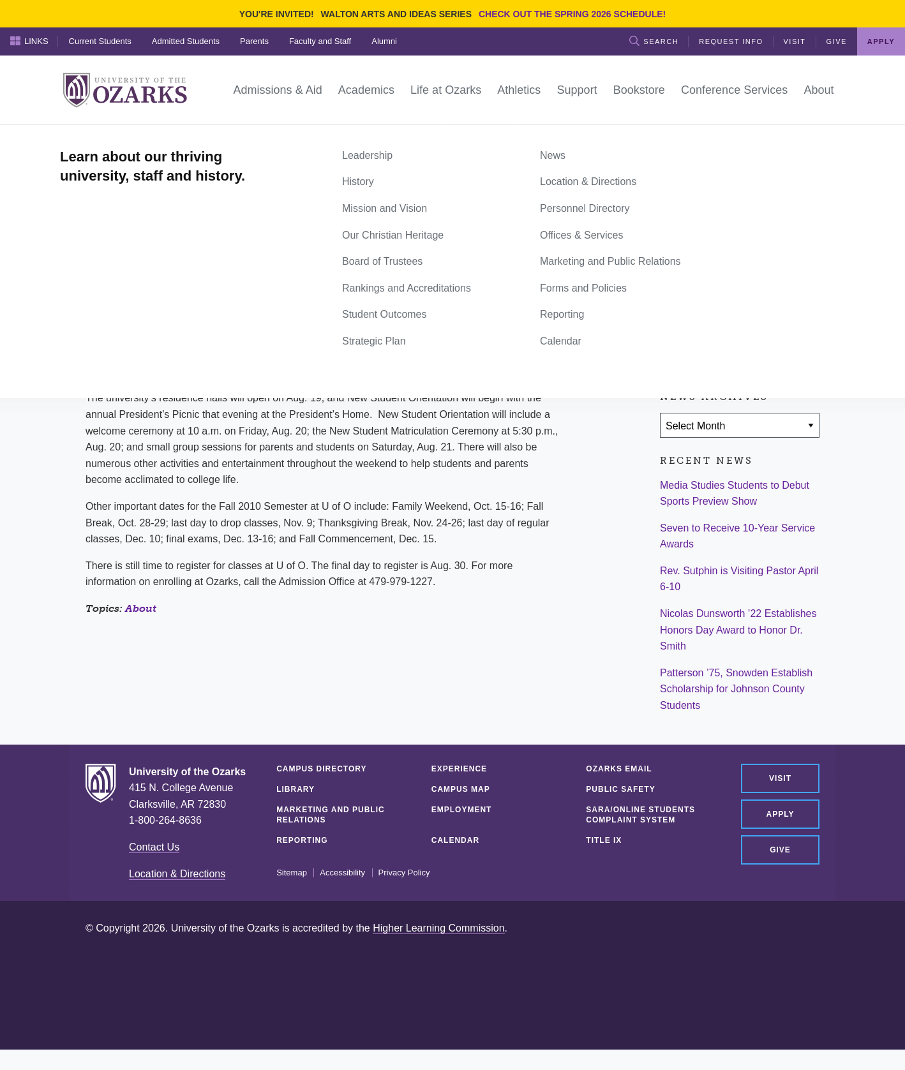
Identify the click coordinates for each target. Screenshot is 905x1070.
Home (99, 139)
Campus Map (460, 789)
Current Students (100, 41)
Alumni (384, 41)
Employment (461, 809)
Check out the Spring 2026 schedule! (572, 14)
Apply (881, 41)
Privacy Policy (404, 872)
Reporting (301, 840)
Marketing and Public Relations (330, 814)
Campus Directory (321, 768)
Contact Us (154, 847)
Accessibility (342, 872)
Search (653, 41)
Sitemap (291, 872)
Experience (459, 768)
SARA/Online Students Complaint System (640, 814)
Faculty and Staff (320, 41)
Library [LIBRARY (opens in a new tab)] (295, 789)
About (140, 608)
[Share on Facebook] (676, 287)
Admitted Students (186, 41)
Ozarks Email (619, 768)
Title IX (604, 840)
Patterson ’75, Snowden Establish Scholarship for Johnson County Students (736, 689)
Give (836, 41)
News (133, 139)
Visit (795, 41)
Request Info (731, 41)
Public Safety (620, 789)
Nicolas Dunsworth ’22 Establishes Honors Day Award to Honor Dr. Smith (738, 629)
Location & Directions (177, 873)
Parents (254, 41)
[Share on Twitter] (713, 287)
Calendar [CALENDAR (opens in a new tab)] (455, 840)
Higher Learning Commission (438, 928)
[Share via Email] (751, 287)
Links (29, 41)
